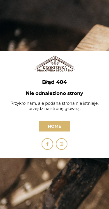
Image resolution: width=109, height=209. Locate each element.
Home (54, 126)
